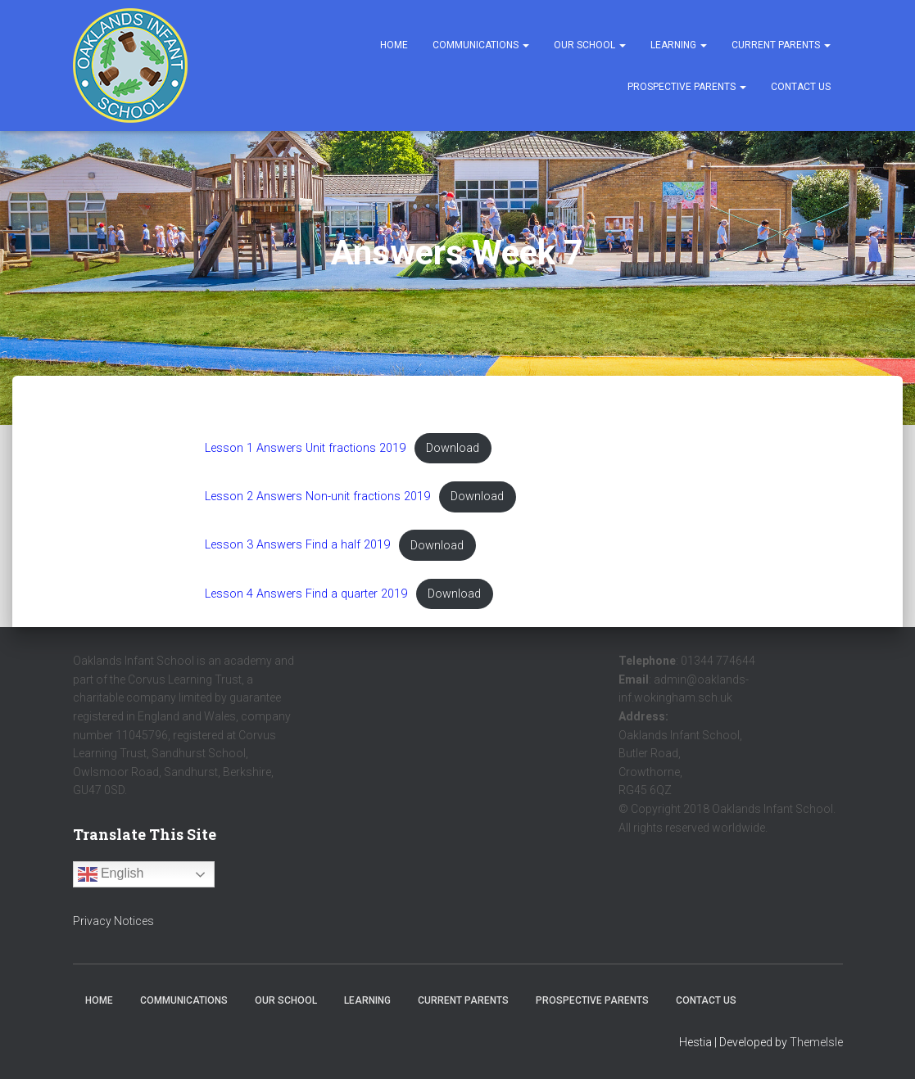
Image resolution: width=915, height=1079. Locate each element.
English (111, 874)
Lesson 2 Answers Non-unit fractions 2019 (317, 496)
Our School (590, 45)
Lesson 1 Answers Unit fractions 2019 (305, 448)
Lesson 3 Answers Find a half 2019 (297, 546)
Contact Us (801, 87)
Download (452, 448)
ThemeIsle (816, 1042)
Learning (678, 45)
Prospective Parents (686, 87)
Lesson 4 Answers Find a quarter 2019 (306, 594)
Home (394, 45)
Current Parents (781, 45)
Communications (481, 45)
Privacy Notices (113, 921)
